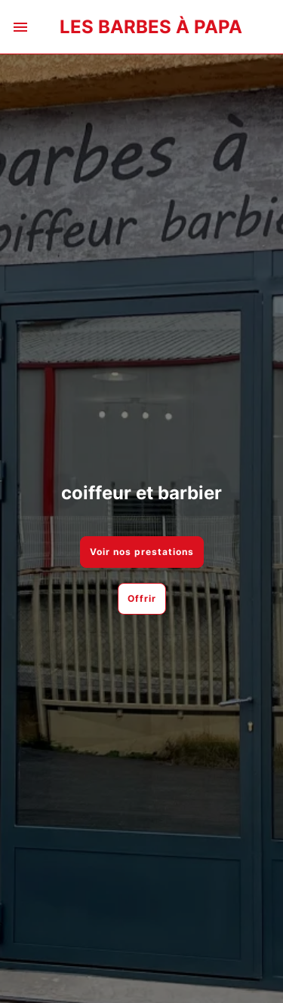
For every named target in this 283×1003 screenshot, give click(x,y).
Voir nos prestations (142, 551)
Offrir (142, 598)
